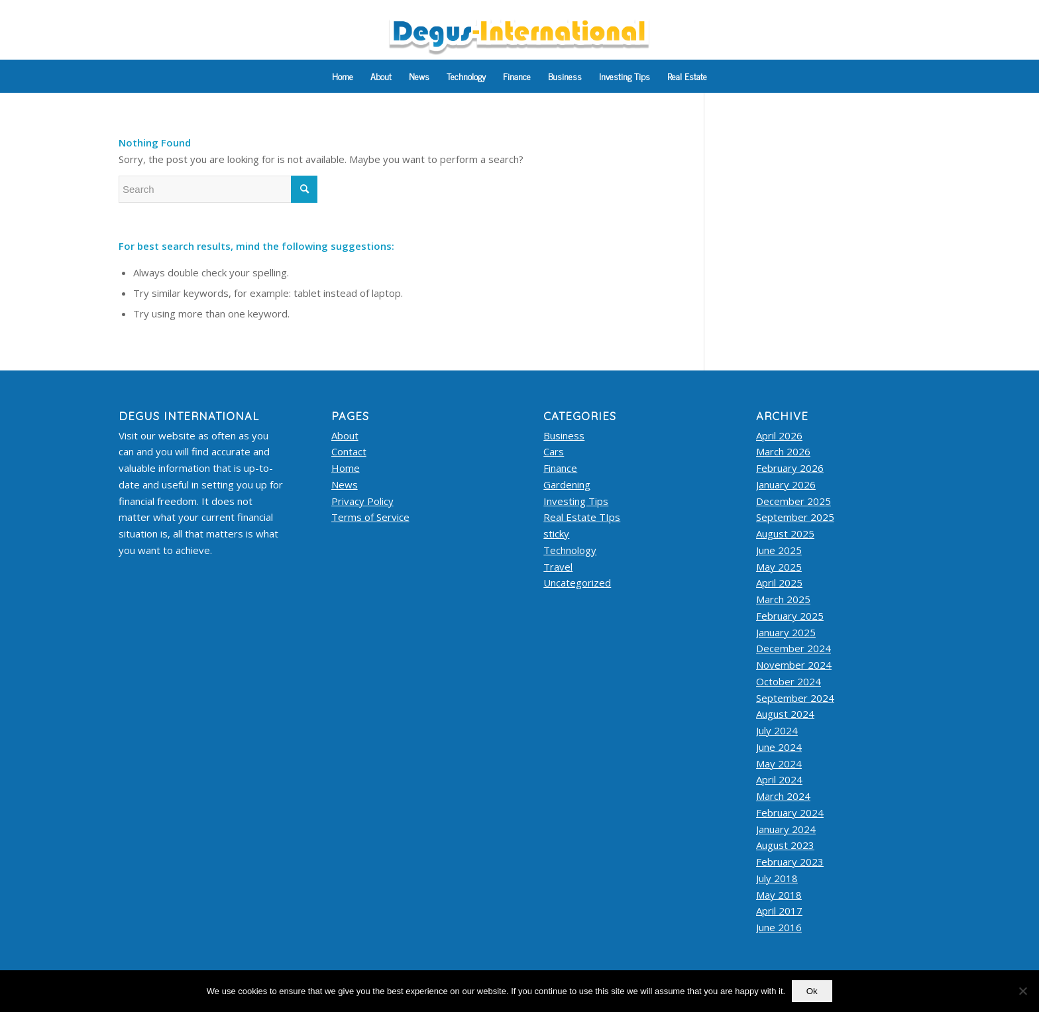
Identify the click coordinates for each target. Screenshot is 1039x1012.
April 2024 (779, 779)
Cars (553, 451)
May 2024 (779, 763)
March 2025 (783, 599)
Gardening (566, 484)
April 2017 (779, 910)
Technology (569, 550)
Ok (812, 991)
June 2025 (779, 550)
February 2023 (790, 861)
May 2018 (779, 894)
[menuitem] (342, 76)
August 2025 (785, 533)
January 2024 (786, 829)
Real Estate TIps (581, 517)
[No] (1022, 991)
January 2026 (786, 484)
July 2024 (777, 730)
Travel (558, 566)
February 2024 (790, 812)
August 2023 (785, 845)
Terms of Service (370, 517)
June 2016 (779, 927)
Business (563, 435)
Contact (348, 451)
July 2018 (777, 878)
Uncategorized (577, 582)
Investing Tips (575, 501)
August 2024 (785, 713)
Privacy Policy (362, 501)
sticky (556, 533)
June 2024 (779, 747)
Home (345, 468)
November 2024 (794, 664)
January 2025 (786, 632)
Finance (560, 468)
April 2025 (779, 582)
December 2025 (793, 501)
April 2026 (779, 435)
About (344, 435)
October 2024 (788, 681)
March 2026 (783, 451)
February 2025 (790, 615)
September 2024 (795, 697)
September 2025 (795, 517)
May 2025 (779, 566)
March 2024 (783, 796)
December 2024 (793, 648)
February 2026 (790, 468)
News (344, 484)
